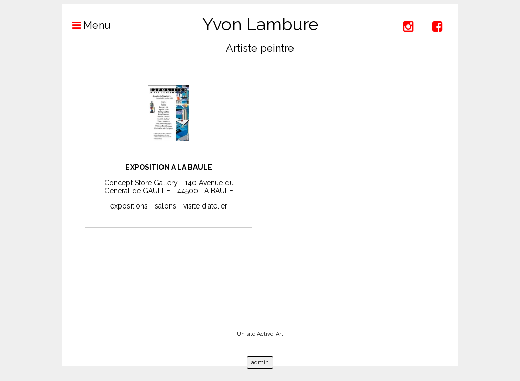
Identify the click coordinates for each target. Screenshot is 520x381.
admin (260, 362)
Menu (86, 25)
